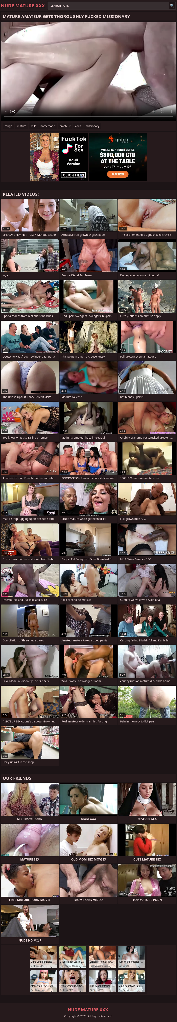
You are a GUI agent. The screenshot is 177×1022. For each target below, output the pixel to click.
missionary (92, 126)
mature (21, 126)
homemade (47, 126)
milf (33, 126)
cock (78, 126)
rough (8, 126)
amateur (65, 126)
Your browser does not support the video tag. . (88, 71)
